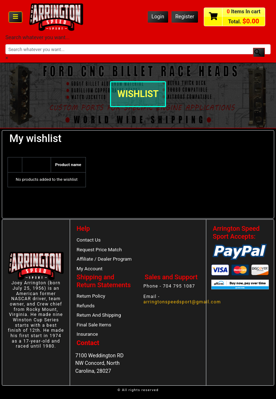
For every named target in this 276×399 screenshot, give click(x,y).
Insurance (87, 334)
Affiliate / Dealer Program (104, 259)
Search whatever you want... (37, 38)
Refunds (86, 305)
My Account (89, 268)
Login (157, 17)
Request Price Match (99, 249)
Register (184, 17)
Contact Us (89, 240)
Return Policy (91, 296)
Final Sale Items (94, 324)
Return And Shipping (99, 315)
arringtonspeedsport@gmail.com (182, 301)
